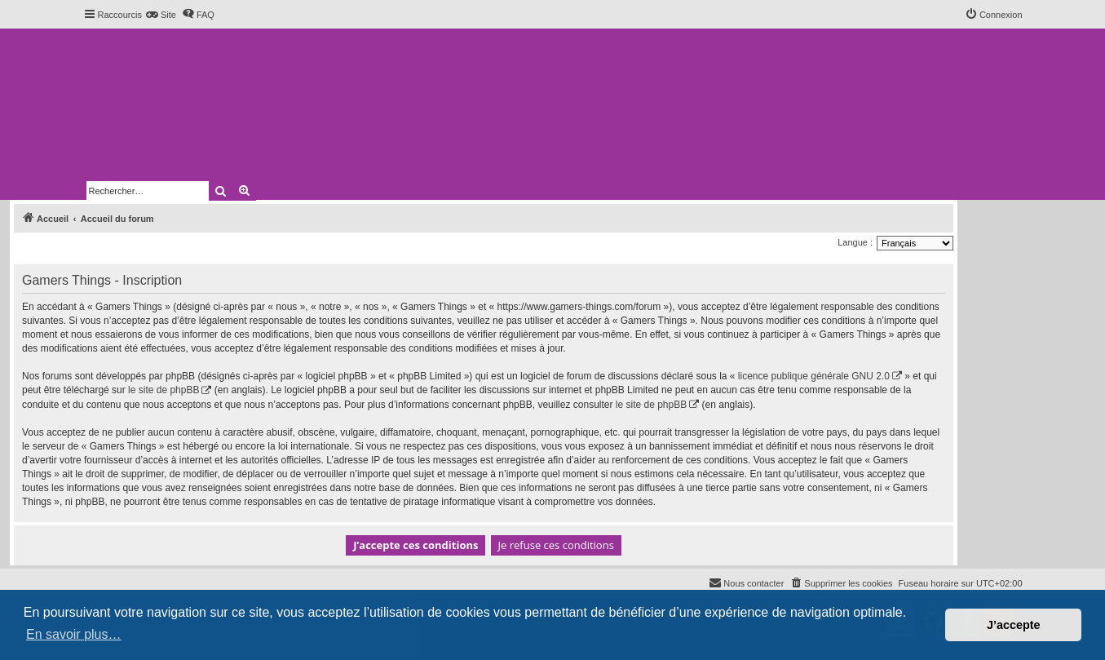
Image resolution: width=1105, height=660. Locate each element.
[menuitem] (161, 14)
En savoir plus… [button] (74, 634)
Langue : (855, 242)
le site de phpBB (163, 390)
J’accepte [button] (1014, 624)
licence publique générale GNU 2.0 (814, 376)
